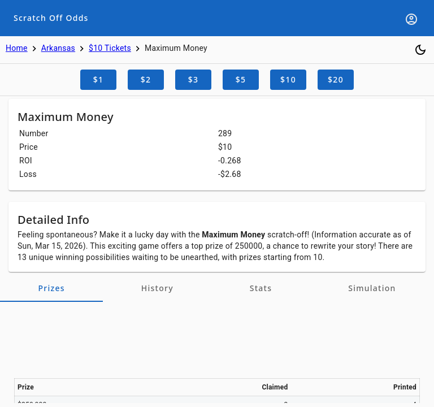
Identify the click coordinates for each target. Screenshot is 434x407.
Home (17, 48)
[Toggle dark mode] (420, 49)
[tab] (51, 288)
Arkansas (58, 48)
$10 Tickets (110, 48)
